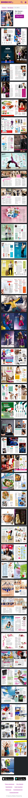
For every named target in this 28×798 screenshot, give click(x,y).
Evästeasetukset (14, 792)
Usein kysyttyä (18, 787)
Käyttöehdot (9, 787)
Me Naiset (10, 7)
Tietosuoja (8, 790)
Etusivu (4, 7)
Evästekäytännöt (17, 790)
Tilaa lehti (19, 16)
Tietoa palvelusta (9, 784)
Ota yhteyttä (19, 784)
